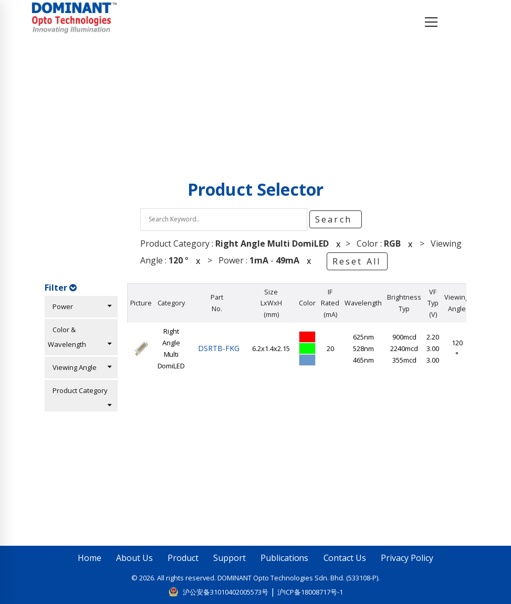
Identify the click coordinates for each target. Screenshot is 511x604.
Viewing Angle (79, 367)
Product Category (79, 397)
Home (62, 97)
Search (335, 219)
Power (79, 306)
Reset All (356, 261)
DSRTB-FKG (217, 348)
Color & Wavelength (79, 337)
